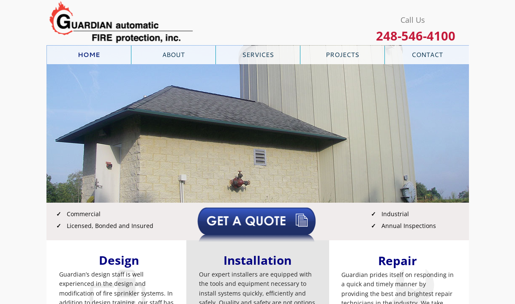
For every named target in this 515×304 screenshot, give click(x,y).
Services (258, 54)
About (173, 54)
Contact (427, 54)
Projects (342, 54)
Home (89, 54)
